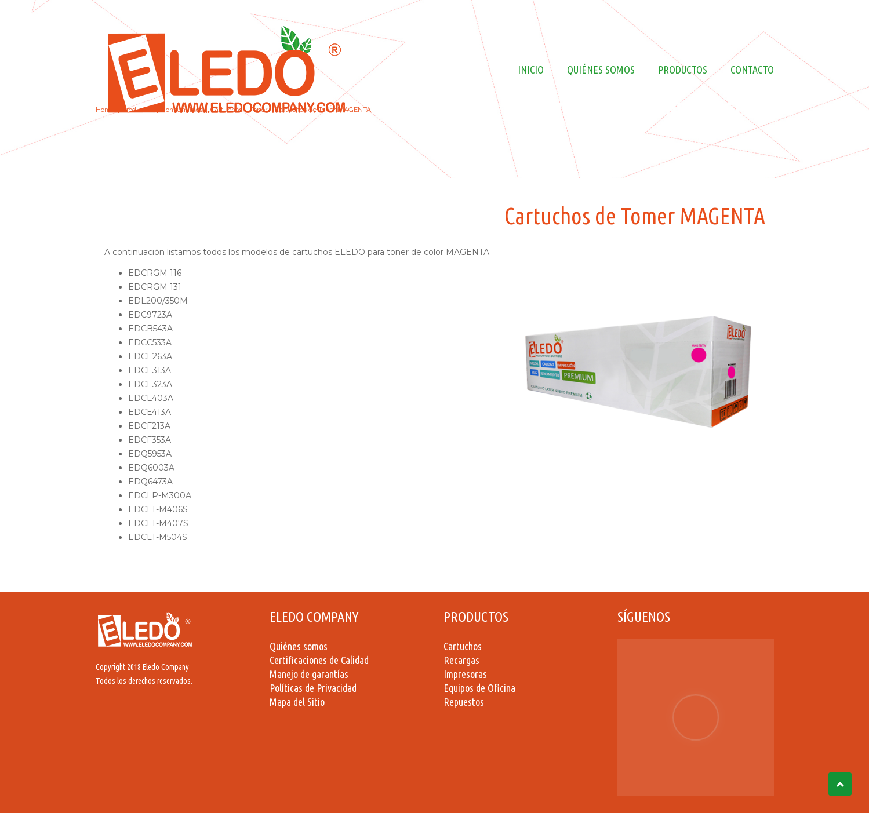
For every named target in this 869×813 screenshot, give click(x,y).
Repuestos (463, 702)
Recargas (461, 660)
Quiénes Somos (601, 69)
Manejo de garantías (309, 674)
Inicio (531, 69)
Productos (682, 69)
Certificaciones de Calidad (319, 660)
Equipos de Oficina (479, 688)
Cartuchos (462, 646)
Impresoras (465, 674)
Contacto (752, 69)
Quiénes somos (299, 646)
